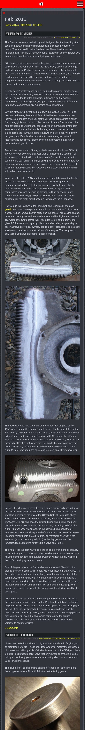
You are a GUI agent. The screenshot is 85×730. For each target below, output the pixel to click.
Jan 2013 (37, 25)
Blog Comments (61, 37)
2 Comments (11, 628)
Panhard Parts (73, 639)
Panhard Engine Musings (19, 34)
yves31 (9, 209)
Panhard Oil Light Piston (19, 635)
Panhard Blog (12, 25)
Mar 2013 (26, 25)
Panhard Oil (74, 37)
